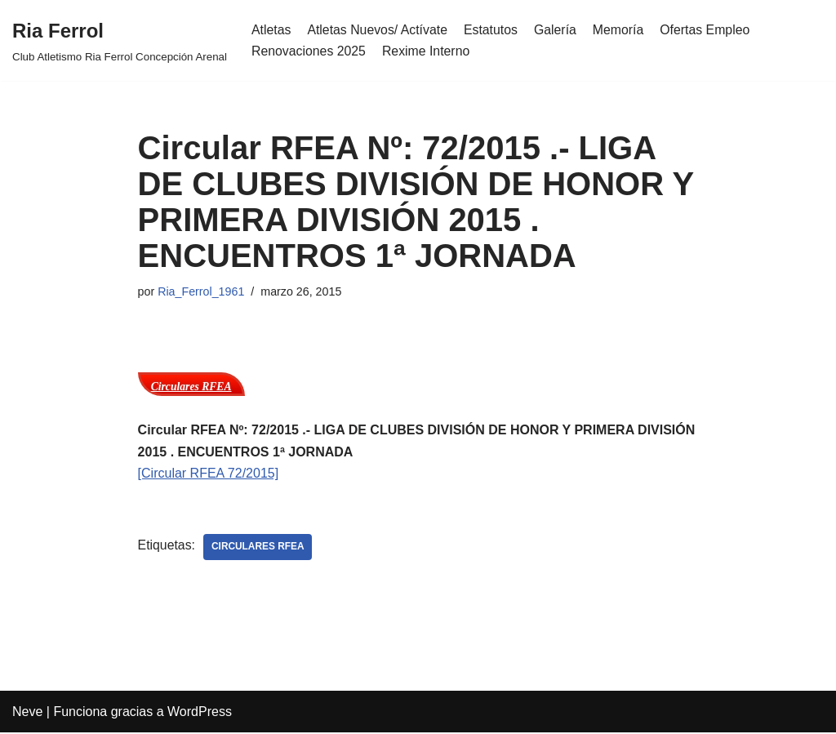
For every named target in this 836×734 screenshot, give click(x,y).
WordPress (199, 713)
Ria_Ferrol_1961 (201, 291)
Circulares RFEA (191, 387)
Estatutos (492, 30)
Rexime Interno (427, 51)
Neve (27, 713)
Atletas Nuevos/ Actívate (378, 30)
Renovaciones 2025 (309, 51)
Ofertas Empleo (709, 30)
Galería (557, 30)
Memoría (621, 30)
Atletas (271, 30)
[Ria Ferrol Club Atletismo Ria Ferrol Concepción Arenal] (119, 40)
